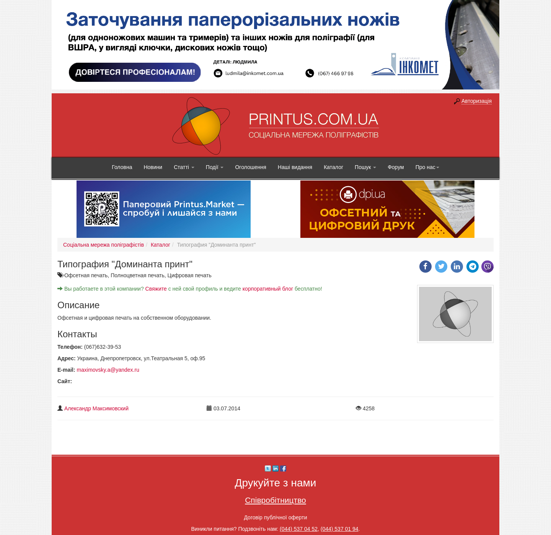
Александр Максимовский (96, 408)
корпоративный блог (268, 289)
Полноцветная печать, (139, 275)
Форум (396, 167)
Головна (122, 167)
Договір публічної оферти (275, 517)
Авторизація (476, 101)
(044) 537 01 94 (340, 529)
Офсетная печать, (87, 275)
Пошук (365, 167)
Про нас (427, 167)
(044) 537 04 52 (299, 529)
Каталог (333, 167)
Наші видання (295, 167)
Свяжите (156, 289)
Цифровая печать (190, 275)
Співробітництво (275, 500)
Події (215, 167)
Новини (152, 167)
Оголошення (250, 167)
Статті (184, 167)
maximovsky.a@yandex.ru (108, 370)
